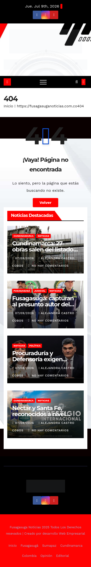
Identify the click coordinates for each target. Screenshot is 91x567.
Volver (46, 202)
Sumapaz (49, 545)
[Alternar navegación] (43, 82)
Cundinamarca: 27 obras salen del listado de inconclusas (42, 249)
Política (35, 345)
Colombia (29, 556)
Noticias (43, 236)
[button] (76, 82)
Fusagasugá (22, 290)
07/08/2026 (25, 368)
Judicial (39, 290)
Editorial (62, 556)
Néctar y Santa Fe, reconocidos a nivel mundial (39, 414)
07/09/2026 (25, 258)
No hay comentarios (50, 265)
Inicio (8, 106)
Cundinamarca (23, 236)
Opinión (46, 556)
